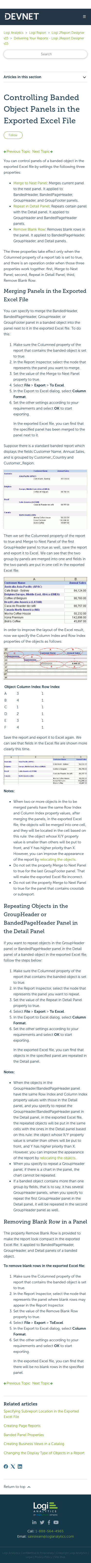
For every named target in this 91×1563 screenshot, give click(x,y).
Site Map (59, 1557)
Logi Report (37, 32)
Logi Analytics (14, 32)
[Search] (45, 54)
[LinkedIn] (20, 1466)
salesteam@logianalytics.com (51, 1536)
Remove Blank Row (29, 229)
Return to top (17, 1487)
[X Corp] (13, 1466)
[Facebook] (6, 1466)
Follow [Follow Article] (13, 135)
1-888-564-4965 (49, 1531)
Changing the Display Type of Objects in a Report (44, 1453)
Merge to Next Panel (30, 183)
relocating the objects (57, 859)
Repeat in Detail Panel (31, 206)
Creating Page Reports (22, 1426)
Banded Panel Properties (24, 1435)
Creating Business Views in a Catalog (34, 1444)
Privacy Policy (43, 1557)
